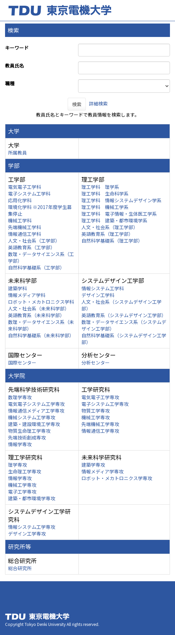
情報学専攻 (20, 444)
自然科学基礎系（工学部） (36, 267)
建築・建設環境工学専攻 (34, 424)
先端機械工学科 (24, 227)
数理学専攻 (20, 397)
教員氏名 (14, 65)
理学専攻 (17, 464)
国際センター (22, 362)
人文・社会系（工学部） (34, 240)
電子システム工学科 (29, 193)
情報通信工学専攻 (100, 430)
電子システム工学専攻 (105, 403)
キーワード (17, 47)
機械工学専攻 (95, 417)
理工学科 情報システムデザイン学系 (121, 200)
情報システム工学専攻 (31, 526)
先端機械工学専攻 (100, 424)
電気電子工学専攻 (100, 397)
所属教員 (17, 152)
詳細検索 (98, 103)
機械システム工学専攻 (31, 417)
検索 (76, 104)
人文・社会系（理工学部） (109, 227)
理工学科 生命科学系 (105, 193)
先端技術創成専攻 (27, 437)
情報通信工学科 (24, 233)
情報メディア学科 (26, 295)
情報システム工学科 (102, 288)
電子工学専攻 (22, 491)
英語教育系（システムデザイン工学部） (123, 315)
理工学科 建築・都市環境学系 (114, 220)
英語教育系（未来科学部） (36, 315)
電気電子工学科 (24, 186)
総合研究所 (20, 568)
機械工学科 (20, 220)
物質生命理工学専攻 (29, 430)
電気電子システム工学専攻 (36, 403)
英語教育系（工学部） (31, 247)
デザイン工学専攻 (27, 533)
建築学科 (17, 288)
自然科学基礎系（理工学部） (112, 240)
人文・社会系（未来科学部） (38, 308)
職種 (9, 83)
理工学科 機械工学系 (105, 207)
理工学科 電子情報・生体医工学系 (119, 213)
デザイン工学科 (97, 295)
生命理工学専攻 (24, 471)
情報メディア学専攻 (102, 471)
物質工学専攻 (95, 410)
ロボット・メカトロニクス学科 (41, 301)
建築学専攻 (93, 464)
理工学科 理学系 (100, 186)
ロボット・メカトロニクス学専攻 (116, 478)
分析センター (95, 362)
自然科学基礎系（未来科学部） (41, 335)
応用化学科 (20, 200)
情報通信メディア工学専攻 (36, 410)
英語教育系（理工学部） (107, 233)
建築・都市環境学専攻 (31, 498)
